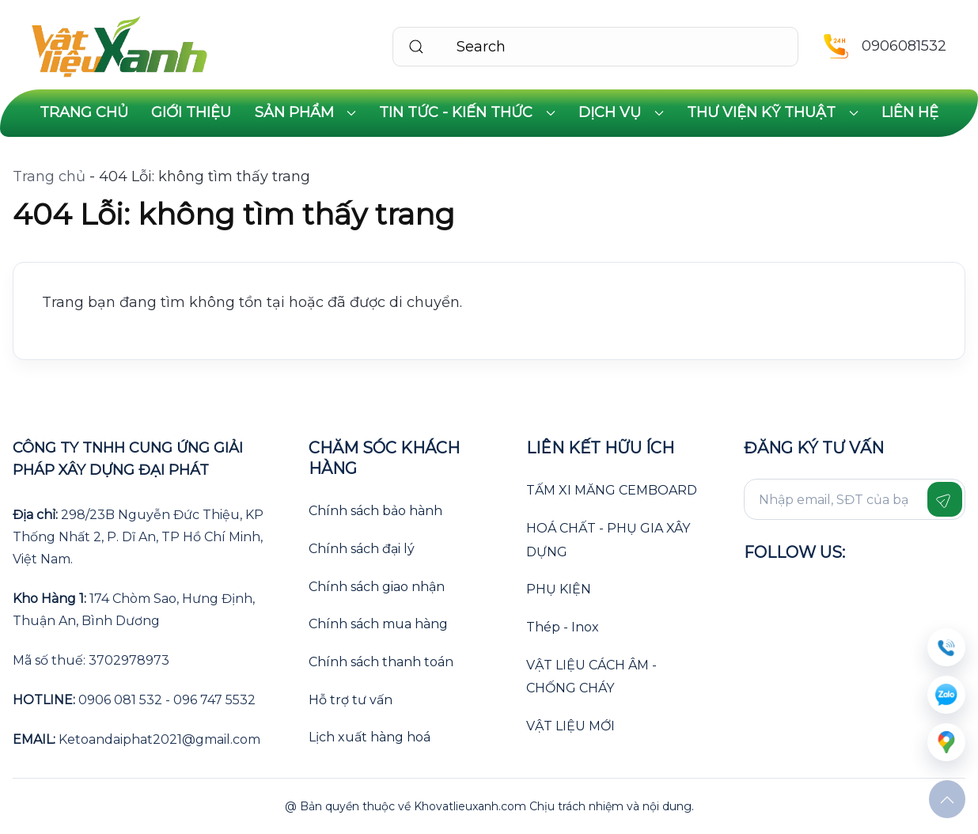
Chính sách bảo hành (375, 510)
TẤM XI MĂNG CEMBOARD (611, 490)
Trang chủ (84, 112)
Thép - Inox (562, 627)
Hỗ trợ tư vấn (350, 699)
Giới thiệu (191, 112)
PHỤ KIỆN (558, 589)
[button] (947, 800)
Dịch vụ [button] (621, 112)
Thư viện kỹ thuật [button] (773, 112)
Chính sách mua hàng (378, 623)
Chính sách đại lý (362, 548)
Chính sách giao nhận (377, 586)
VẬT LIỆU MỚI (570, 726)
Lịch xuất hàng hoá (369, 737)
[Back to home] (119, 47)
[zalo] (946, 695)
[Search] (595, 46)
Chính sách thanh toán (381, 661)
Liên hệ (909, 112)
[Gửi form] (944, 499)
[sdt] (946, 647)
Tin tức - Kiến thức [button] (467, 112)
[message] (946, 742)
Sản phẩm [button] (306, 112)
